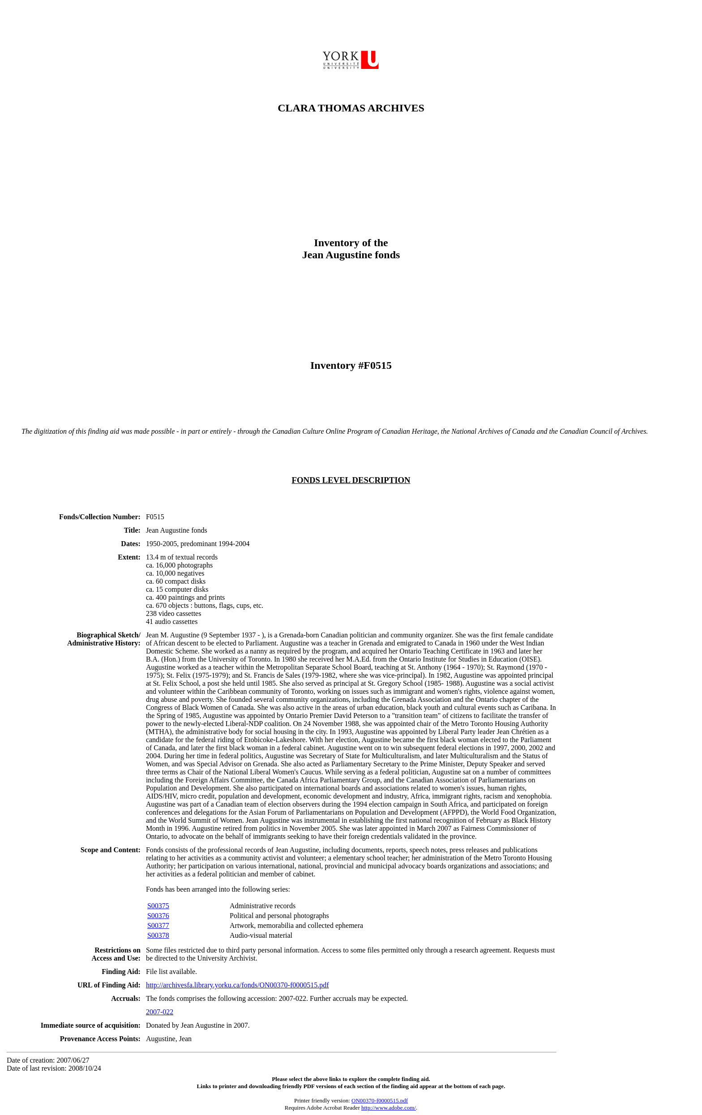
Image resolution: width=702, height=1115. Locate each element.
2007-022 (159, 1012)
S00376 (158, 915)
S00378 (158, 935)
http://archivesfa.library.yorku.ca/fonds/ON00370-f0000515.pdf (237, 985)
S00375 (158, 906)
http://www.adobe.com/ (388, 1107)
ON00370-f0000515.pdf (379, 1100)
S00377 (158, 925)
